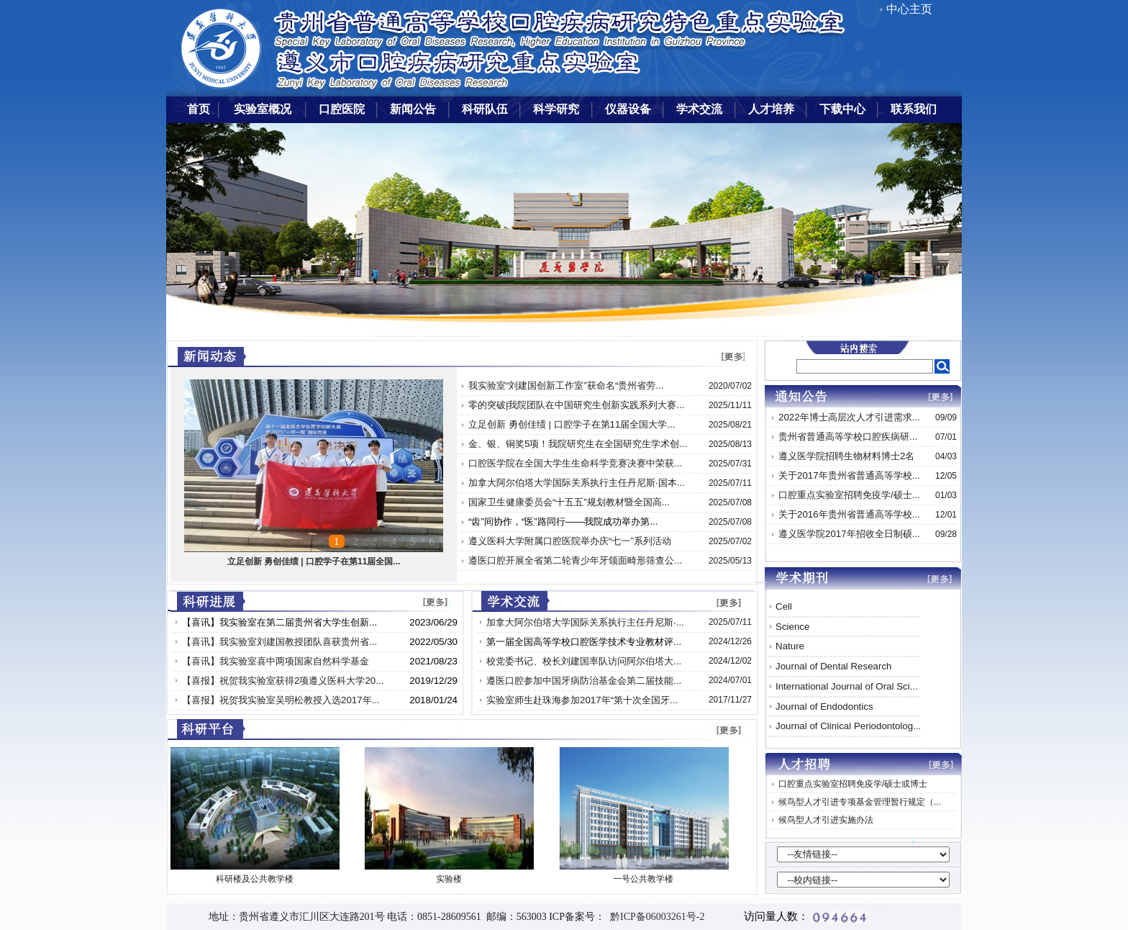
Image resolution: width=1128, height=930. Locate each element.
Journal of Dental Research (834, 666)
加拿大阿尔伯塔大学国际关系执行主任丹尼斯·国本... (576, 482)
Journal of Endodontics (824, 706)
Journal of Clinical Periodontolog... (848, 726)
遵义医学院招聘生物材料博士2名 (846, 456)
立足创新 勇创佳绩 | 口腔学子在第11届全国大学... (572, 424)
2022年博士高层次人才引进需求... (849, 417)
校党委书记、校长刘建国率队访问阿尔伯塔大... (583, 661)
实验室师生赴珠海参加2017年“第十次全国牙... (582, 700)
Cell (784, 606)
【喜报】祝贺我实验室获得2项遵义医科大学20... (282, 680)
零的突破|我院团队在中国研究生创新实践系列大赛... (576, 404)
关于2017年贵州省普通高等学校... (849, 475)
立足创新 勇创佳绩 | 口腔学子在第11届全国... (314, 561)
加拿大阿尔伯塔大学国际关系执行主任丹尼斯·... (585, 622)
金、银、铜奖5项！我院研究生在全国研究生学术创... (578, 443)
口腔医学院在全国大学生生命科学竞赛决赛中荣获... (575, 463)
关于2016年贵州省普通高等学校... (849, 514)
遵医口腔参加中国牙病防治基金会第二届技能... (583, 680)
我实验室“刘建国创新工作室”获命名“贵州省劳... (565, 385)
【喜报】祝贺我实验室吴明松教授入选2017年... (281, 700)
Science (792, 626)
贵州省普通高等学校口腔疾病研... (847, 436)
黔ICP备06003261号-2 (654, 916)
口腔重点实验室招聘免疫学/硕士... (849, 494)
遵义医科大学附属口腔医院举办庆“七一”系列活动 (569, 541)
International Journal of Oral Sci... (847, 686)
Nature (790, 646)
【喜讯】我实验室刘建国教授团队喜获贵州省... (279, 641)
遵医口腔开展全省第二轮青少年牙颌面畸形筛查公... (575, 560)
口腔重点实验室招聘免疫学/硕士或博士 (852, 784)
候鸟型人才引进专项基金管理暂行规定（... (859, 802)
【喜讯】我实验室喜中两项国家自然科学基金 (275, 661)
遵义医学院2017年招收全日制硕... (849, 533)
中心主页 (909, 9)
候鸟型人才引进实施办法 (825, 820)
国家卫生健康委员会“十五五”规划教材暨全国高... (569, 502)
